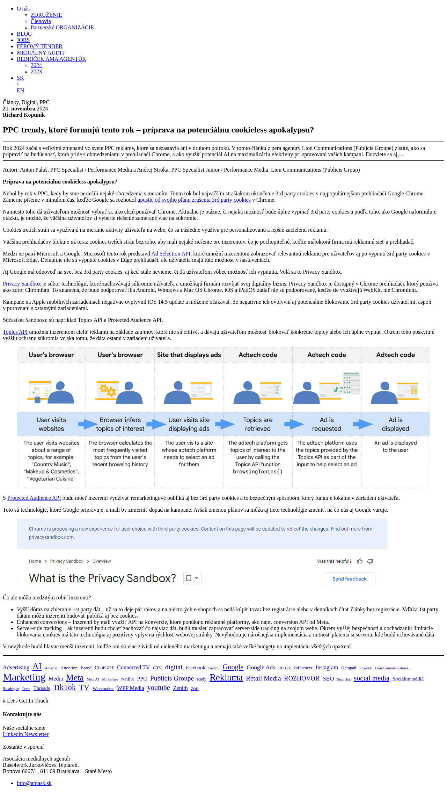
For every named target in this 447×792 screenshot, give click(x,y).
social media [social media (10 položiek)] (371, 678)
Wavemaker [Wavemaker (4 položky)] (103, 688)
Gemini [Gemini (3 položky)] (214, 668)
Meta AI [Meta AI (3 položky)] (93, 679)
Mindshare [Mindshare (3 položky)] (110, 679)
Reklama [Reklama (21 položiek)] (226, 677)
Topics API (15, 332)
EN (20, 90)
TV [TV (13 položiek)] (84, 687)
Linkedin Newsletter (26, 734)
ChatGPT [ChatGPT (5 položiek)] (104, 667)
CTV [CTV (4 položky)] (157, 667)
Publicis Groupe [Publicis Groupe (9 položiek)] (172, 678)
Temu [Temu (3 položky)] (26, 689)
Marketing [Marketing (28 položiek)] (24, 677)
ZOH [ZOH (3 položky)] (195, 689)
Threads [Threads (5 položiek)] (42, 688)
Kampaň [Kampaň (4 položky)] (348, 667)
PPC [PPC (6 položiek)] (142, 679)
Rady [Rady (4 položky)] (201, 679)
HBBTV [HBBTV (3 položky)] (284, 668)
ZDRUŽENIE (46, 15)
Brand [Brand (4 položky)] (86, 667)
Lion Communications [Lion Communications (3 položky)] (391, 668)
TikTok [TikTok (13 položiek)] (64, 687)
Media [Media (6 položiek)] (56, 679)
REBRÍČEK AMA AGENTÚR (51, 59)
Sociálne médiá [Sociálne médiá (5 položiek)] (408, 679)
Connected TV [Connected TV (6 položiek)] (133, 667)
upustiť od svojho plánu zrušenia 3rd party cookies (194, 200)
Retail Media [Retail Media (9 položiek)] (263, 678)
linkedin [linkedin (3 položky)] (365, 668)
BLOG (24, 34)
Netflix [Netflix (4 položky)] (127, 679)
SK (20, 78)
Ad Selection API (170, 254)
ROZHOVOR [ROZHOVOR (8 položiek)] (302, 678)
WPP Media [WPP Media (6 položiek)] (130, 688)
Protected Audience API (34, 498)
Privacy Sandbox (22, 284)
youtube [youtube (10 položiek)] (158, 687)
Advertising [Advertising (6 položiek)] (16, 667)
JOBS (23, 40)
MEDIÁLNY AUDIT (41, 53)
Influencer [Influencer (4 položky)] (303, 667)
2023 (36, 71)
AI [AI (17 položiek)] (37, 666)
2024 (36, 65)
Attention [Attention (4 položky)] (68, 667)
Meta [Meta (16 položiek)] (74, 677)
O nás (23, 9)
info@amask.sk (34, 783)
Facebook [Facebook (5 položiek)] (195, 667)
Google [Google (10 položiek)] (233, 667)
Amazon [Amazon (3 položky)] (51, 668)
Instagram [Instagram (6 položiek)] (327, 667)
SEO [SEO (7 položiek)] (328, 678)
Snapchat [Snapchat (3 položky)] (344, 679)
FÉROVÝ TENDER (40, 46)
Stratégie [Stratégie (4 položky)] (11, 688)
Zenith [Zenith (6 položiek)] (180, 688)
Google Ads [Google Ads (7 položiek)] (261, 667)
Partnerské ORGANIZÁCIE (62, 27)
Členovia (41, 21)
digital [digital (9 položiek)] (173, 667)
